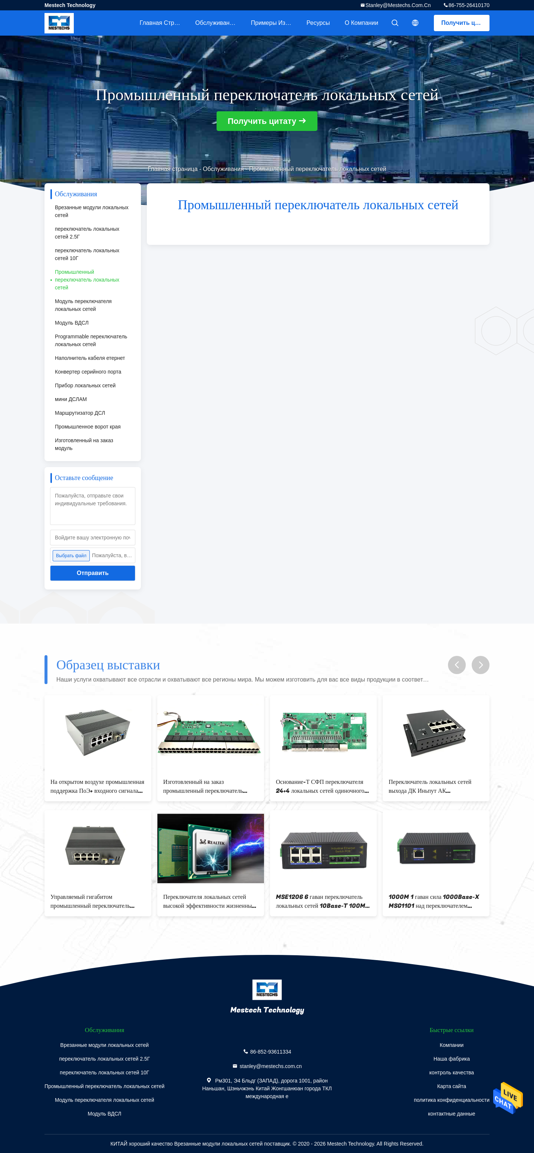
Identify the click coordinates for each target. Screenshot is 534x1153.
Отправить (93, 573)
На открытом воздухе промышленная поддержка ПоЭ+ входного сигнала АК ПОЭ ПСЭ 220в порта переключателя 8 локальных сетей (97, 786)
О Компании (361, 23)
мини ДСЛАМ (71, 399)
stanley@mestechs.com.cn (398, 5)
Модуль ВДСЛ (72, 323)
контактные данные (451, 1114)
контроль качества (451, 1072)
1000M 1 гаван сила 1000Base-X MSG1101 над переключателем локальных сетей (434, 901)
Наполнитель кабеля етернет (90, 358)
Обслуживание (215, 23)
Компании (452, 1045)
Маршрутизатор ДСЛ (80, 413)
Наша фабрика (452, 1059)
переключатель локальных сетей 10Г (87, 254)
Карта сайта (451, 1086)
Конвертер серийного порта (88, 372)
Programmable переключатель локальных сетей (91, 340)
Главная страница (164, 23)
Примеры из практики (275, 23)
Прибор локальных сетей (85, 385)
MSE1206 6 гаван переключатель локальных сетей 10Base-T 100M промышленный (320, 901)
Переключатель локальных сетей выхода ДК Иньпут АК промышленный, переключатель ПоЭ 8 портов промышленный (436, 786)
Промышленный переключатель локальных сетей (87, 279)
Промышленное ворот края (88, 427)
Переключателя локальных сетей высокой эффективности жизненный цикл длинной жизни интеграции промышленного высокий (209, 901)
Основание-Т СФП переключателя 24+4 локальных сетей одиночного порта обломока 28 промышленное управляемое (320, 786)
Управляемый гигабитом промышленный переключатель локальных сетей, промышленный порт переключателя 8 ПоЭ (93, 901)
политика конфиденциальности (452, 1100)
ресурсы (318, 23)
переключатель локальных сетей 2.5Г (87, 233)
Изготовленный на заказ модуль (84, 444)
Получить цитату (465, 23)
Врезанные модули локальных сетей (91, 211)
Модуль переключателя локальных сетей (83, 305)
